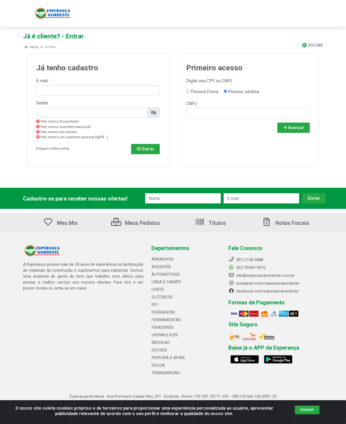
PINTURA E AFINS (167, 357)
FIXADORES (161, 327)
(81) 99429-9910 (246, 267)
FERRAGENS (162, 312)
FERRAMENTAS (165, 319)
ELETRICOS (161, 297)
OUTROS (159, 350)
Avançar (293, 127)
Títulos (210, 223)
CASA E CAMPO (165, 282)
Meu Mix (60, 223)
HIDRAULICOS (163, 335)
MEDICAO (159, 342)
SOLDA (157, 365)
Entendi (307, 409)
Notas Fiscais (285, 223)
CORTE (157, 289)
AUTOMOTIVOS (165, 274)
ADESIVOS (160, 266)
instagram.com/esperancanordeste (263, 283)
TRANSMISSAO (165, 372)
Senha (42, 103)
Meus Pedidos (135, 223)
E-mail (42, 80)
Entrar (145, 149)
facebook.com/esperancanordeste (263, 291)
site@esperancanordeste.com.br (261, 275)
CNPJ (191, 103)
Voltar (312, 45)
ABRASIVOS (162, 259)
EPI (154, 304)
